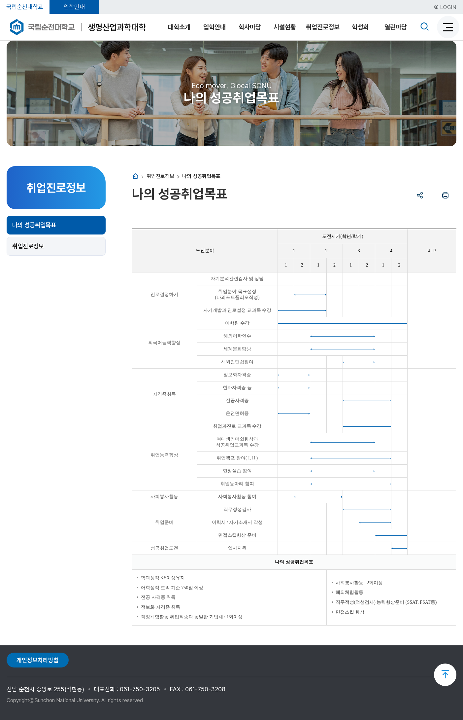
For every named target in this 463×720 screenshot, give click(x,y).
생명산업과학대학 (117, 27)
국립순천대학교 (24, 6)
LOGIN (445, 7)
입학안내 (74, 6)
